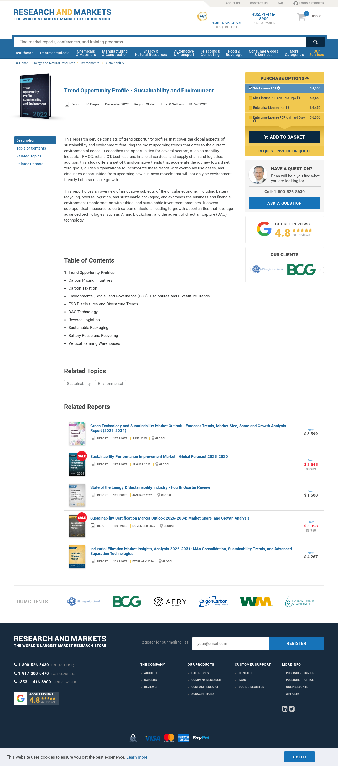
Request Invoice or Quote (284, 151)
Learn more (136, 757)
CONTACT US (259, 3)
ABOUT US (233, 3)
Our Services (316, 53)
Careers (150, 680)
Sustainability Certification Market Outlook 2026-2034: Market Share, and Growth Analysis (170, 518)
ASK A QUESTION (284, 203)
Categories (200, 673)
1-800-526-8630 (227, 23)
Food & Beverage (234, 53)
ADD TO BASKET (284, 137)
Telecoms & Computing (210, 53)
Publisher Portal (300, 680)
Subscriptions (203, 694)
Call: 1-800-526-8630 (284, 191)
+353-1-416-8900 (264, 16)
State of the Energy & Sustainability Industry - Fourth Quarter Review (150, 487)
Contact (245, 673)
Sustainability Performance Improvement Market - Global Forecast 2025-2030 (159, 456)
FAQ (280, 3)
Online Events (297, 687)
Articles (293, 694)
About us (151, 673)
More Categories (294, 53)
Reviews (150, 687)
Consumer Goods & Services (263, 53)
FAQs (242, 680)
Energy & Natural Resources (151, 53)
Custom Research (205, 687)
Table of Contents (31, 148)
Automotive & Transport (184, 53)
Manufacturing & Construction (115, 53)
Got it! (299, 757)
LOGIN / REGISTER (308, 3)
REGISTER (296, 643)
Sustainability (79, 383)
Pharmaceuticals (54, 53)
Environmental (110, 383)
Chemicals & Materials (86, 53)
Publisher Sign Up (300, 673)
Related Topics (28, 156)
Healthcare (24, 53)
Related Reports (29, 164)
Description (25, 140)
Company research (206, 680)
